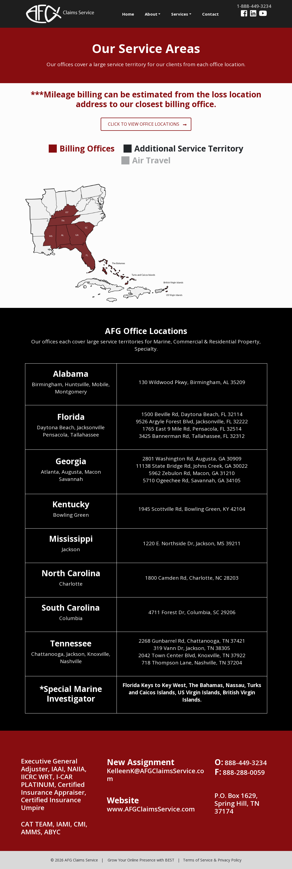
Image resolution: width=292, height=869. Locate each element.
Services (179, 14)
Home (128, 14)
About (151, 14)
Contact (210, 14)
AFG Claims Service (81, 860)
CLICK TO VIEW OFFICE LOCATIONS (147, 124)
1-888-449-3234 (254, 6)
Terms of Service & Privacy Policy (212, 860)
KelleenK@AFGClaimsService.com (155, 774)
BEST (169, 860)
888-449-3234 (246, 762)
